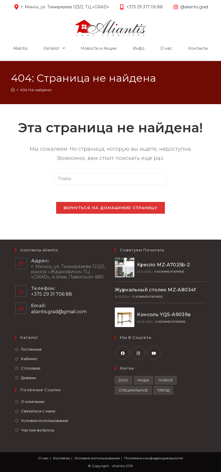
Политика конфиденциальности (153, 458)
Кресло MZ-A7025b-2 (163, 264)
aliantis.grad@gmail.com (59, 311)
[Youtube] (154, 353)
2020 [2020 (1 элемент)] (123, 380)
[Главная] (13, 89)
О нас (166, 48)
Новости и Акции (99, 48)
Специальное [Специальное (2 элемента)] (133, 390)
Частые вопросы (37, 430)
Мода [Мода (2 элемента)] (144, 380)
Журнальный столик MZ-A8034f (155, 290)
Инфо (138, 48)
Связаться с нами (38, 411)
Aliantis (20, 48)
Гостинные (31, 349)
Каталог (54, 48)
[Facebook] (122, 353)
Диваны (28, 377)
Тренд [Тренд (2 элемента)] (163, 390)
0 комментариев (169, 272)
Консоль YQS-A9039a (163, 314)
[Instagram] (138, 353)
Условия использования (44, 420)
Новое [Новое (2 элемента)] (166, 380)
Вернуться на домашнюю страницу (110, 207)
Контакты (198, 48)
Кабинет (29, 358)
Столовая (30, 368)
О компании (32, 401)
